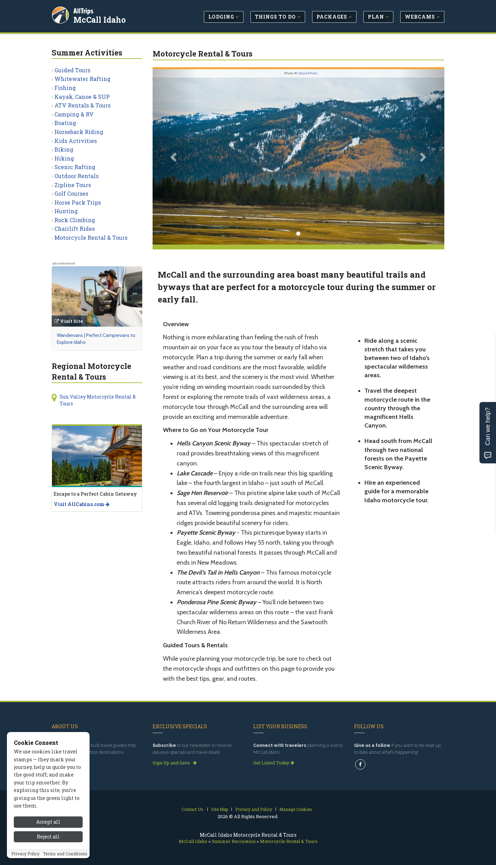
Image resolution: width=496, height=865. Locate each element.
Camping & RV (74, 114)
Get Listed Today (273, 763)
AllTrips (84, 10)
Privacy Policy (25, 856)
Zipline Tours (72, 184)
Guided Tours (72, 70)
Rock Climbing (74, 220)
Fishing (65, 87)
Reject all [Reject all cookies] (48, 839)
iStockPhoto (307, 73)
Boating (65, 122)
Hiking (64, 158)
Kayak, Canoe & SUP (82, 96)
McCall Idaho (100, 18)
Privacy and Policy (253, 809)
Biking (63, 149)
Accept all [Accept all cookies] (48, 825)
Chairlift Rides (74, 228)
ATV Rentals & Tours (82, 105)
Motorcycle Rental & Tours (90, 237)
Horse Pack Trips (77, 202)
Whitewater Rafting (82, 78)
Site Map (219, 809)
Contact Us (192, 809)
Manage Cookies (295, 809)
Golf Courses (71, 193)
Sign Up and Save (175, 763)
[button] (174, 157)
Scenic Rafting (74, 167)
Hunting (66, 211)
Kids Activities (75, 140)
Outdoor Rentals (76, 175)
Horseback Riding (78, 131)
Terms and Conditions (65, 856)
